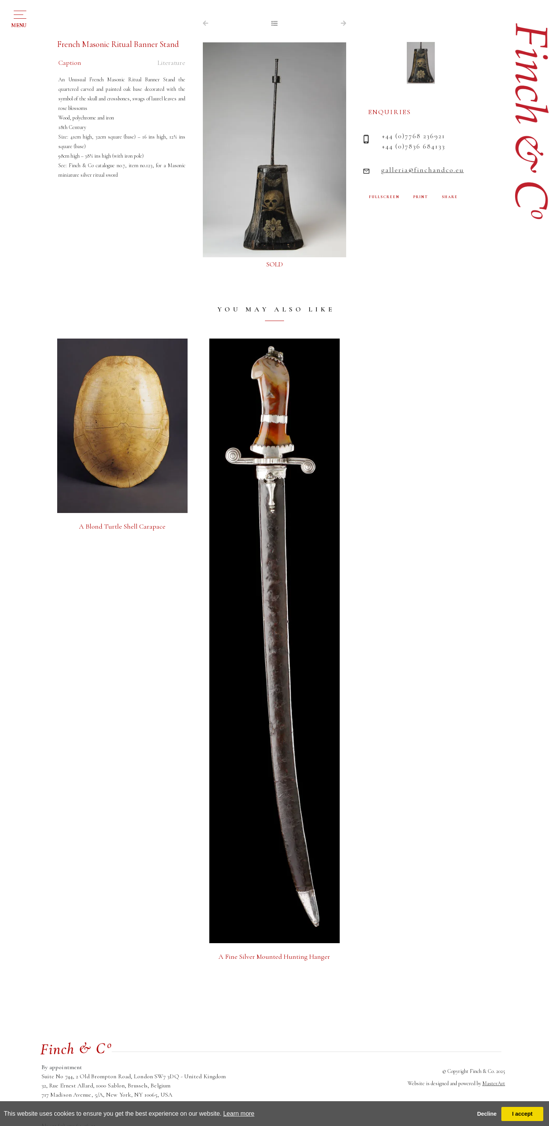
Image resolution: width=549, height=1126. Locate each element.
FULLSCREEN (384, 197)
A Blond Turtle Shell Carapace (122, 526)
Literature (171, 62)
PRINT (420, 197)
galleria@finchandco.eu (422, 170)
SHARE (450, 197)
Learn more (238, 1113)
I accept (522, 1114)
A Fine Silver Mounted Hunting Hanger (274, 956)
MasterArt (493, 1083)
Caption (69, 62)
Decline (486, 1114)
